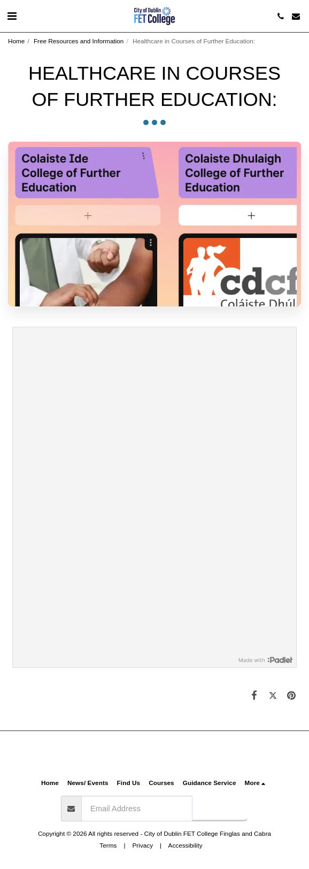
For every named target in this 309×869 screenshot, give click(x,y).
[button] (12, 16)
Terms (108, 845)
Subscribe (220, 808)
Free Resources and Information (79, 40)
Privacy (143, 845)
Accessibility (185, 845)
